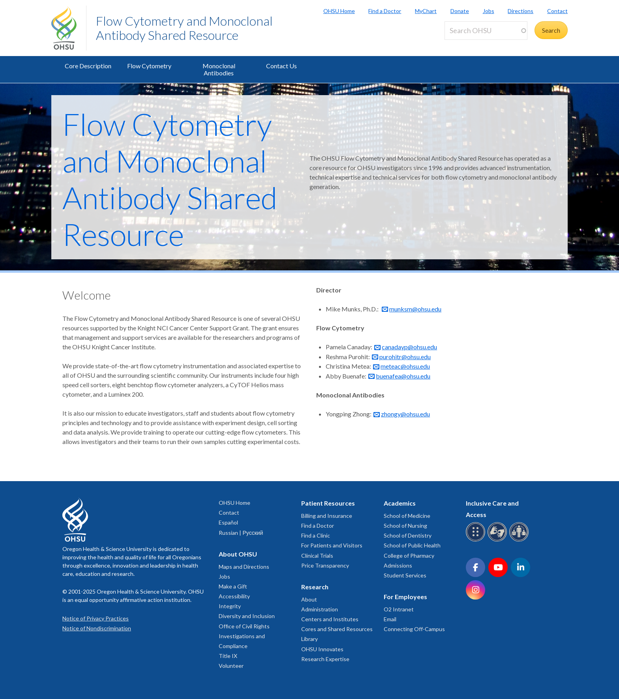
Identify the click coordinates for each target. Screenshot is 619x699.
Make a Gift (233, 586)
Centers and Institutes (329, 619)
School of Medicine (407, 515)
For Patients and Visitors (331, 545)
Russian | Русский (241, 532)
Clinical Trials (317, 555)
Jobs (488, 10)
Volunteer (231, 665)
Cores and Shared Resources (337, 629)
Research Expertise (325, 659)
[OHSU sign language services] (498, 540)
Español (228, 522)
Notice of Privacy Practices (95, 618)
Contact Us (281, 65)
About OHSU (238, 554)
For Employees (405, 596)
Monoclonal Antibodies (219, 69)
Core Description (88, 65)
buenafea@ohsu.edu (403, 376)
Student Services (405, 575)
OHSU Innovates (322, 649)
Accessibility (234, 596)
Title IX (228, 655)
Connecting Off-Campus (414, 629)
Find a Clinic (315, 535)
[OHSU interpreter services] (520, 540)
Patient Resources (328, 503)
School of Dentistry (407, 535)
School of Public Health (412, 545)
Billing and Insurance (326, 515)
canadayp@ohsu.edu (409, 346)
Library (309, 638)
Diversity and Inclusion (247, 616)
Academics (400, 503)
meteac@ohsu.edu (405, 366)
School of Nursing (405, 525)
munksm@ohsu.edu (415, 309)
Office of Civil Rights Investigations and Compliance (244, 636)
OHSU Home (339, 10)
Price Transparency (325, 565)
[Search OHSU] (486, 30)
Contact (557, 10)
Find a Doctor (384, 10)
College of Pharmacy (409, 555)
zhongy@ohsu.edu (405, 414)
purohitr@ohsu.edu (405, 356)
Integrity (230, 606)
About (309, 599)
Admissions (398, 565)
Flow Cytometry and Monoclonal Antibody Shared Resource (184, 28)
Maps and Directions (244, 566)
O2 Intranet (399, 609)
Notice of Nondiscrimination (96, 628)
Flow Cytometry (149, 65)
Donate (459, 10)
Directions (520, 10)
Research (314, 586)
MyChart (426, 10)
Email (390, 619)
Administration (319, 609)
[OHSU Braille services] (477, 540)
